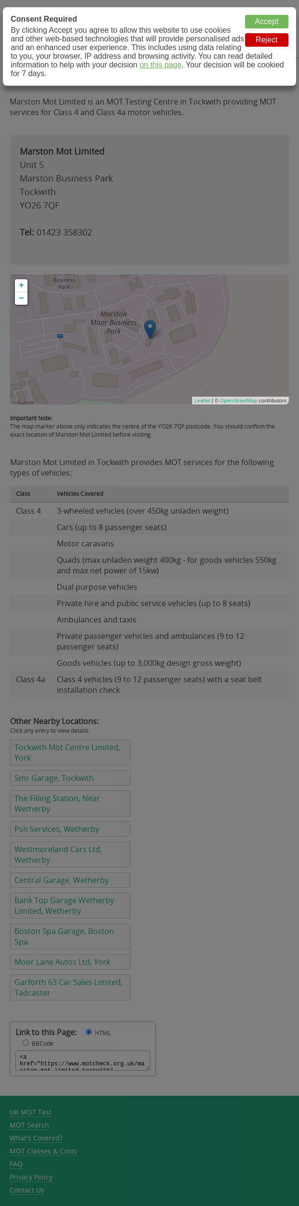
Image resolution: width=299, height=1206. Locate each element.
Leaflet (202, 400)
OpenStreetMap (239, 400)
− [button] (21, 298)
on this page (161, 65)
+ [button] (21, 285)
